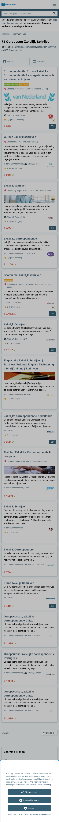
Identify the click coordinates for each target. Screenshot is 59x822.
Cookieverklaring (44, 814)
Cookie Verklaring (44, 785)
